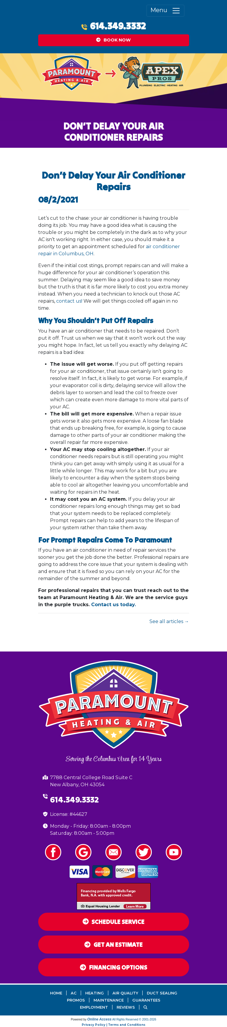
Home (56, 993)
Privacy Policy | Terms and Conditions (113, 1025)
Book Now (113, 40)
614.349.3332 (118, 26)
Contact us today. (113, 604)
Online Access (99, 1019)
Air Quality (125, 993)
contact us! (69, 301)
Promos (76, 1000)
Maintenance (109, 1000)
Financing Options (113, 967)
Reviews (126, 1007)
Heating (94, 993)
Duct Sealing (162, 993)
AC (74, 993)
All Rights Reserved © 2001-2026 (134, 1019)
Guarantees (146, 1000)
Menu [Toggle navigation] (165, 10)
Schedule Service (114, 922)
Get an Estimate (113, 945)
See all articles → (169, 621)
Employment (94, 1007)
